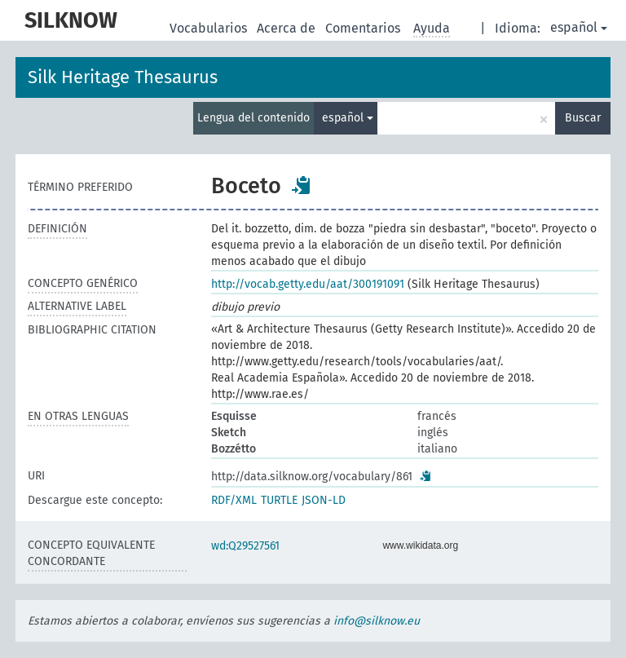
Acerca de (288, 28)
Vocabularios (210, 28)
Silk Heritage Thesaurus (123, 77)
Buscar (583, 118)
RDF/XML (234, 500)
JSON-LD (324, 500)
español (578, 27)
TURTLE (279, 500)
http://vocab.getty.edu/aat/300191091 (307, 284)
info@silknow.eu (376, 621)
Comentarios (364, 28)
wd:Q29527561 (245, 546)
